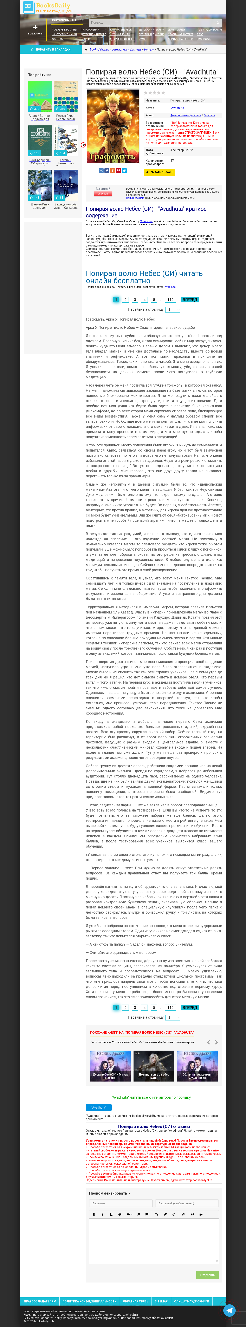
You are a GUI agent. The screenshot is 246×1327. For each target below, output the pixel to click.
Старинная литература (183, 34)
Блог (200, 34)
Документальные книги (126, 39)
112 (170, 299)
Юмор (142, 39)
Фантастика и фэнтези (67, 34)
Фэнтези (58, 39)
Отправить (207, 1275)
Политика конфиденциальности (90, 1301)
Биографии (204, 39)
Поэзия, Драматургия (211, 29)
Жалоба (103, 193)
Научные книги (120, 34)
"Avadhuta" (177, 108)
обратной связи (162, 1318)
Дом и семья (176, 29)
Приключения (90, 29)
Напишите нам (135, 197)
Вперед (190, 299)
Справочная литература (184, 39)
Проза (85, 39)
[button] (94, 1214)
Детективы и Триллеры (96, 34)
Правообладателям (40, 1301)
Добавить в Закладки (51, 49)
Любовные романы (64, 29)
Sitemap (161, 1301)
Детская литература (152, 29)
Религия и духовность (154, 34)
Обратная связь (135, 1301)
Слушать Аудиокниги (191, 1301)
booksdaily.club (51, 7)
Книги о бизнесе (121, 29)
